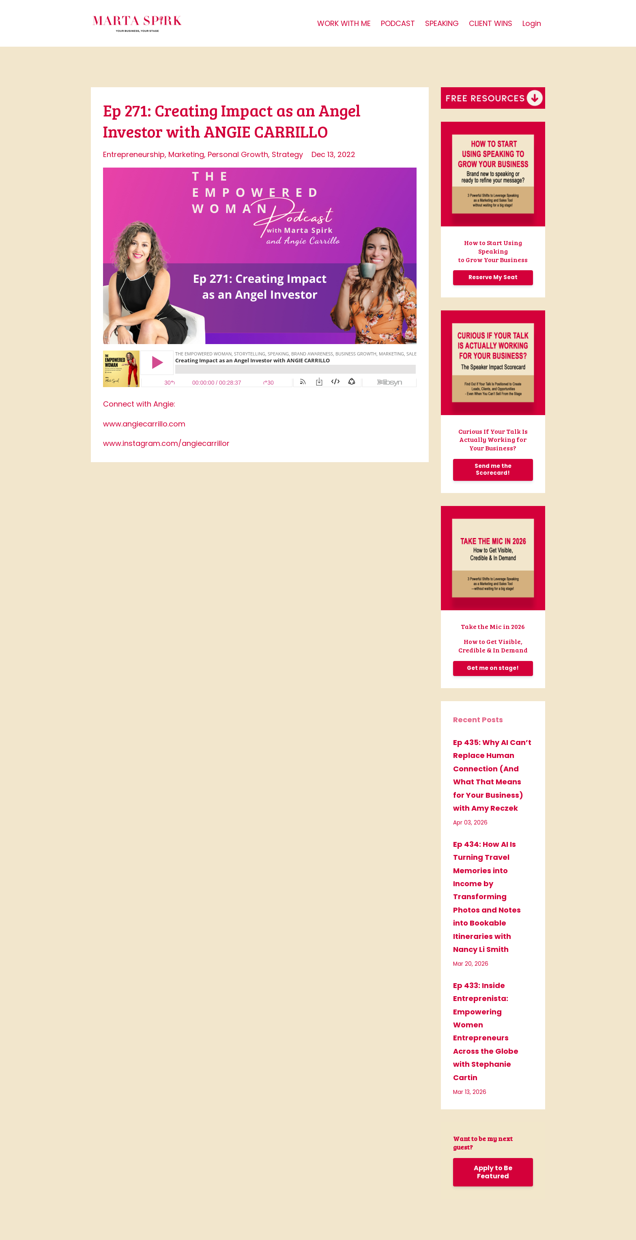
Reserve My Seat (493, 277)
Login (531, 23)
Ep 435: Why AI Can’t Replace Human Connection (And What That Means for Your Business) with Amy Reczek (492, 775)
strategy (287, 154)
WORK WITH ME (344, 23)
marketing (186, 154)
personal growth (238, 154)
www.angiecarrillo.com (144, 424)
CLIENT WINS (490, 23)
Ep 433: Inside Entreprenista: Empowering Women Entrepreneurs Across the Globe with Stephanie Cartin (485, 1031)
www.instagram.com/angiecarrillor (166, 443)
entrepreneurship (134, 154)
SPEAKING (442, 23)
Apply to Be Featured (493, 1172)
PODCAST (398, 23)
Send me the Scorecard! (493, 469)
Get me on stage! (493, 668)
